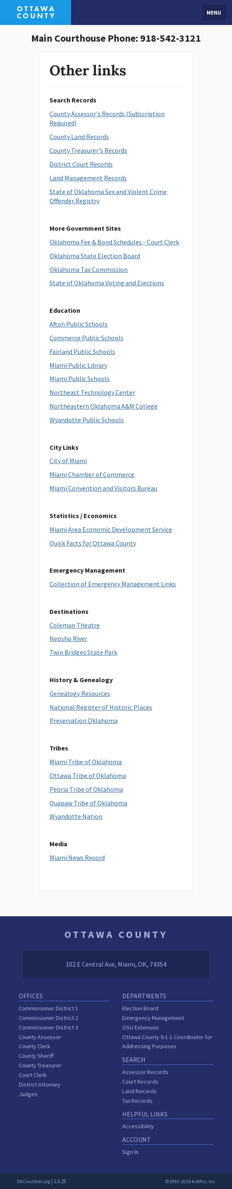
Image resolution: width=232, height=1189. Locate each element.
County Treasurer (40, 1065)
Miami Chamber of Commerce (91, 474)
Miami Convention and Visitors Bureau (103, 488)
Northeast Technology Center (92, 392)
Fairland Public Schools (82, 351)
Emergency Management (153, 1018)
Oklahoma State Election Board (94, 256)
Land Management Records (88, 178)
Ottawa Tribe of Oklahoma (87, 775)
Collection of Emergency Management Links (112, 584)
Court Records (140, 1081)
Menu (214, 12)
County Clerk (34, 1046)
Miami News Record (77, 857)
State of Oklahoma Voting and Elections (106, 283)
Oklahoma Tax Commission (88, 269)
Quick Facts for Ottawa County (92, 543)
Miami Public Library (78, 365)
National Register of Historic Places (100, 707)
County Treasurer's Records (88, 150)
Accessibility (138, 1126)
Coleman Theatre (74, 625)
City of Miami (68, 460)
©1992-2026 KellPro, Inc (190, 1181)
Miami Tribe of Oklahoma (85, 762)
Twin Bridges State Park (83, 652)
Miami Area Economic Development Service (110, 529)
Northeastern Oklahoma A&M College (103, 406)
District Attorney (39, 1084)
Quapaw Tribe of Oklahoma (88, 803)
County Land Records (79, 136)
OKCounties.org (33, 1181)
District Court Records (81, 164)
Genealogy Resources (79, 693)
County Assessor (40, 1037)
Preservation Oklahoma (83, 720)
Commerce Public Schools (86, 338)
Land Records (139, 1091)
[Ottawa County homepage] (35, 11)
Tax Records (137, 1100)
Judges (28, 1094)
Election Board (140, 1008)
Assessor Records (145, 1072)
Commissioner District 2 (48, 1018)
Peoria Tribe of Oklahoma (86, 789)
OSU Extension (140, 1027)
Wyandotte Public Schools (86, 420)
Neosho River (68, 638)
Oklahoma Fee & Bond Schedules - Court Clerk (114, 242)
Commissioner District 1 (48, 1008)
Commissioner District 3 (48, 1027)
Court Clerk (33, 1075)
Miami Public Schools (79, 378)
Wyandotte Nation (75, 816)
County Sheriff (36, 1055)
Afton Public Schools (78, 324)
